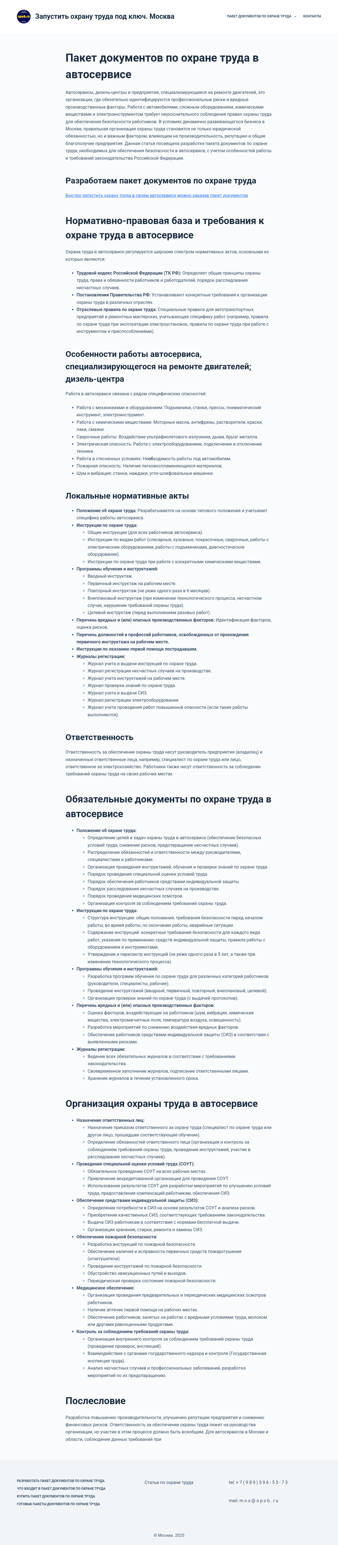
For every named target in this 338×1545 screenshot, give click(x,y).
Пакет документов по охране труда (263, 16)
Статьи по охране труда (169, 1482)
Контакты (312, 16)
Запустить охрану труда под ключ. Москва (104, 16)
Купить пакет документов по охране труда (56, 1496)
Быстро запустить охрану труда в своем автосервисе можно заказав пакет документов (157, 195)
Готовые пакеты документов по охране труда (58, 1504)
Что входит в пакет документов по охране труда (61, 1489)
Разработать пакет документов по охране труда (61, 1481)
